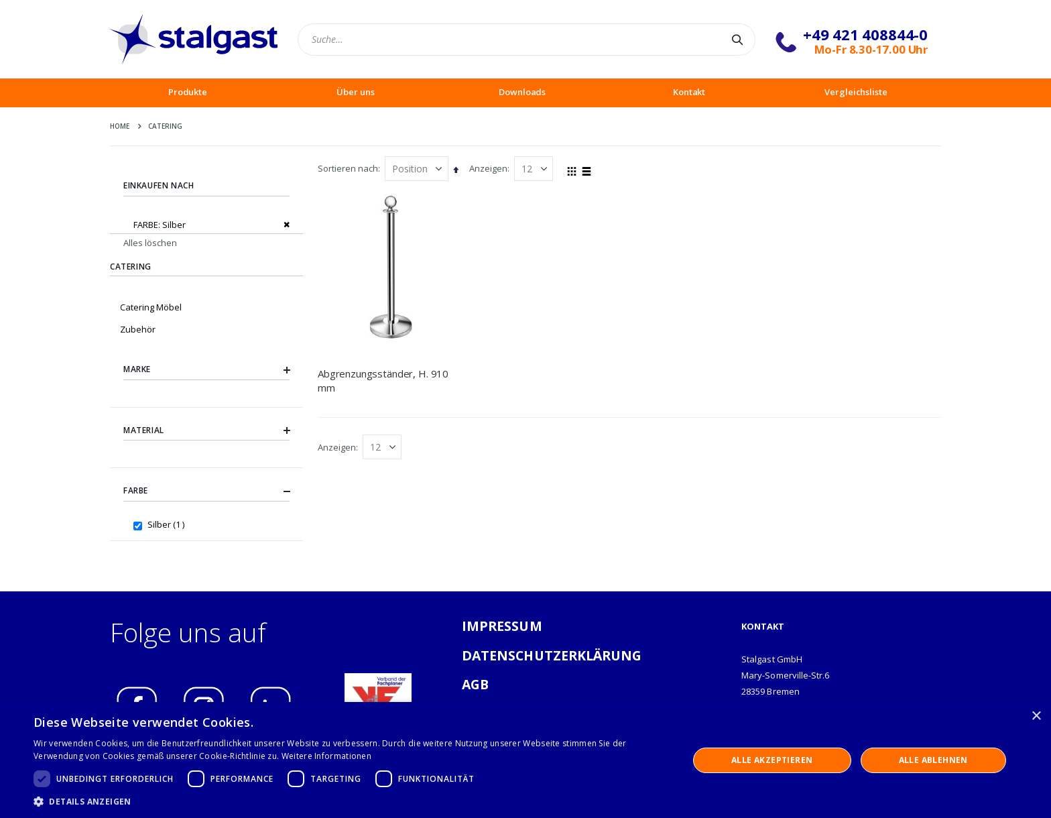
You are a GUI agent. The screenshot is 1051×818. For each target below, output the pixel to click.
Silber (167, 524)
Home (119, 126)
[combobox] (526, 39)
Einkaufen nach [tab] (158, 185)
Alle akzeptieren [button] (771, 760)
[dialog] (525, 760)
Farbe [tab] (206, 491)
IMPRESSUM (502, 626)
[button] (351, 801)
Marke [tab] (206, 369)
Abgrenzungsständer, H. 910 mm (383, 380)
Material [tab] (206, 430)
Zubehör (138, 329)
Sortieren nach (348, 168)
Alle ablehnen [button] (933, 760)
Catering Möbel (151, 307)
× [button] (1036, 716)
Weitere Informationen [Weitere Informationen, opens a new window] (326, 756)
